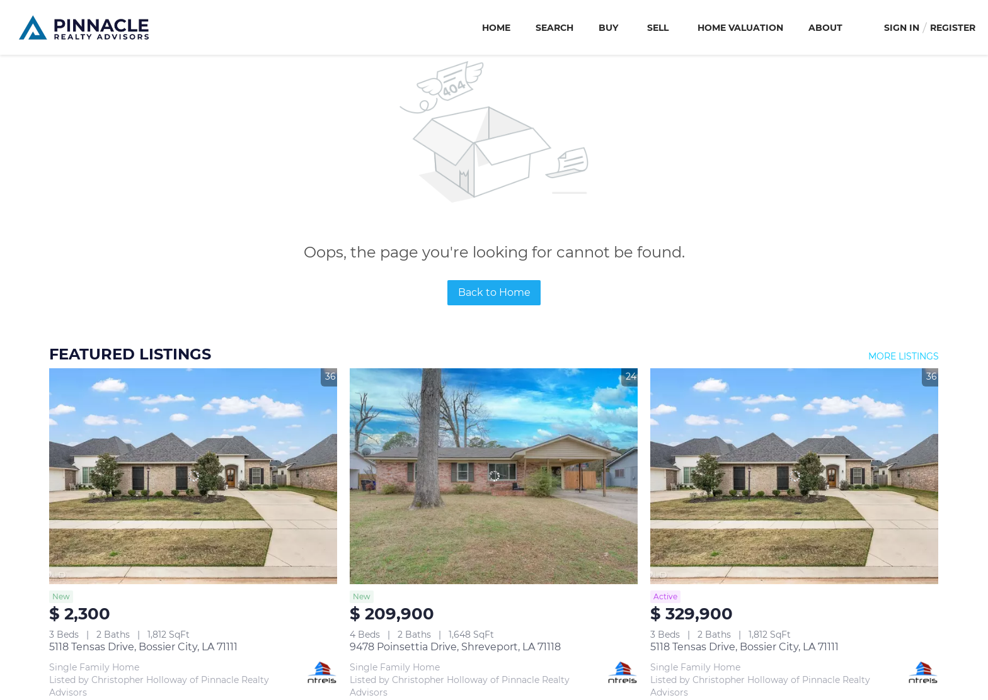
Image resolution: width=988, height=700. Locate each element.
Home (496, 27)
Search (554, 27)
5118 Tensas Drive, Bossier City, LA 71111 (143, 647)
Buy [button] (608, 27)
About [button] (825, 27)
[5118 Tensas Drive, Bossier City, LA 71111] (193, 476)
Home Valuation (740, 27)
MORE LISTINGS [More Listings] (903, 356)
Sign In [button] (901, 27)
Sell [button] (658, 27)
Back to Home (494, 292)
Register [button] (952, 27)
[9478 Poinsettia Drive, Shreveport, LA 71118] (494, 476)
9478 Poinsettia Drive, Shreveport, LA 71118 (455, 647)
